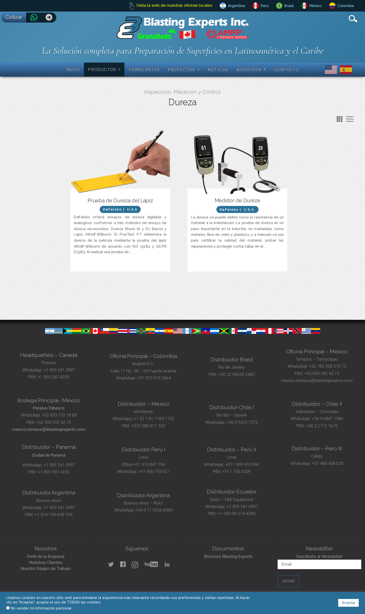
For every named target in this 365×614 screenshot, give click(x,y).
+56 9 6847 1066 (327, 418)
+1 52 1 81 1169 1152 (153, 418)
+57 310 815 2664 (153, 377)
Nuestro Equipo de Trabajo (46, 568)
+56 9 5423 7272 (242, 422)
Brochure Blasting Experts (228, 556)
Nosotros (249, 69)
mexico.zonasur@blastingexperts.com (317, 380)
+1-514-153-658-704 (54, 514)
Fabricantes (143, 69)
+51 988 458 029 (327, 463)
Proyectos (182, 69)
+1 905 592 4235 (53, 376)
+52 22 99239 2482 (236, 374)
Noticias (218, 69)
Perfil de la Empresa (45, 556)
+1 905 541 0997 (59, 369)
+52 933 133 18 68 (59, 415)
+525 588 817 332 (148, 425)
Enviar (288, 581)
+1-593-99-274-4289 (237, 513)
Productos (102, 69)
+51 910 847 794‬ (149, 464)
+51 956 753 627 (154, 471)
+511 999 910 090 (241, 464)
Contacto (286, 69)
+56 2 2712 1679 (322, 425)
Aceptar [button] (348, 603)
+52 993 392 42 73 (321, 373)
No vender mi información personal (41, 608)
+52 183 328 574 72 (327, 366)
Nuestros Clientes (45, 562)
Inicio (73, 69)
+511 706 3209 (237, 471)
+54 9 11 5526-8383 (153, 510)
